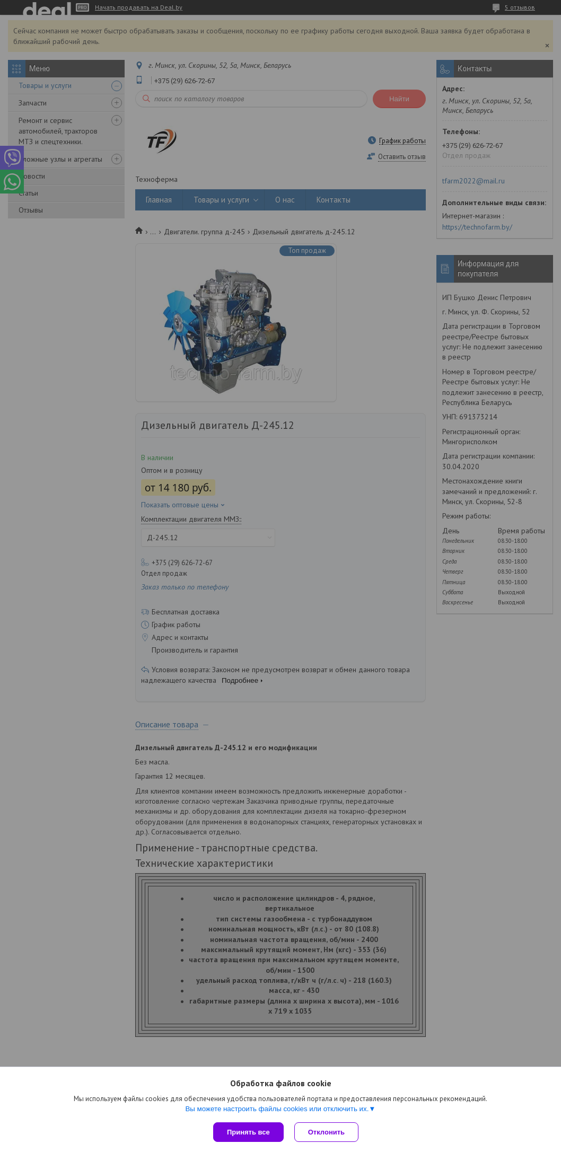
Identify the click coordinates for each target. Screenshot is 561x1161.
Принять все (248, 1132)
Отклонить (326, 1132)
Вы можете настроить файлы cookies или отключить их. (277, 1109)
